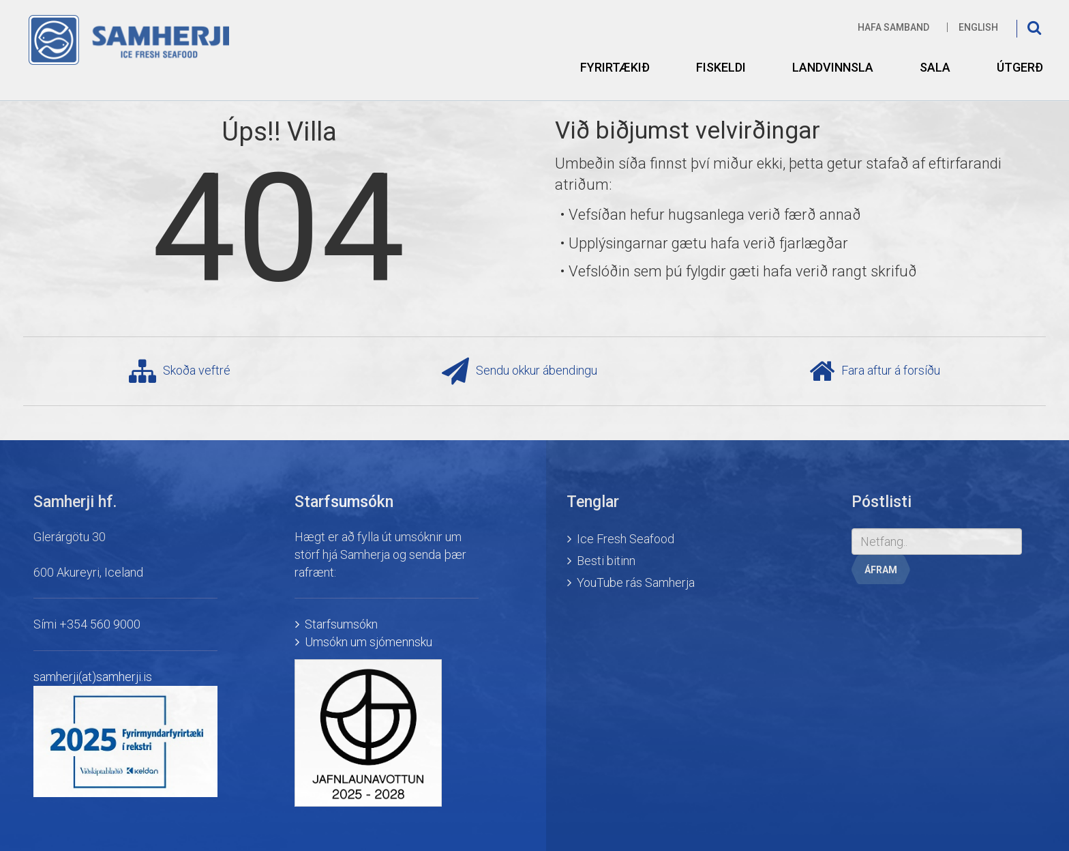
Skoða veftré (179, 371)
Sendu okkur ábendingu (519, 371)
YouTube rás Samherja (636, 582)
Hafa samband (893, 27)
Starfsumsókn (341, 624)
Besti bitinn (606, 560)
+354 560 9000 (99, 624)
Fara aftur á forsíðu (874, 371)
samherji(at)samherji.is (92, 676)
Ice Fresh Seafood (625, 539)
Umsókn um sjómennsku (368, 642)
